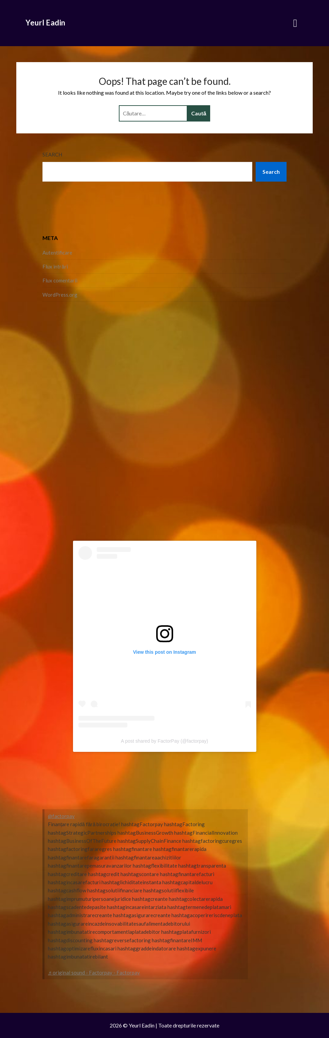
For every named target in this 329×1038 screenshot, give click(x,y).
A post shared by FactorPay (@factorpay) (164, 741)
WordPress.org (59, 295)
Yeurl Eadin (45, 22)
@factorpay (61, 816)
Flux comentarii (59, 280)
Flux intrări (55, 266)
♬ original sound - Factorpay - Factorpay (94, 972)
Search (52, 154)
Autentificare (57, 252)
